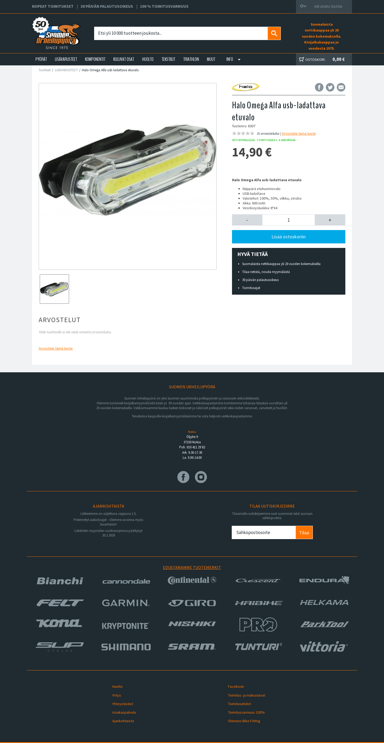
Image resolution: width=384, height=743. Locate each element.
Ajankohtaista (119, 710)
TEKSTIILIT (168, 59)
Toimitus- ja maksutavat (243, 691)
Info (229, 59)
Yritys (113, 691)
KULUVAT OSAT (123, 59)
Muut (211, 59)
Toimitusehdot (235, 698)
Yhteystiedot (119, 698)
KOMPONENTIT (95, 59)
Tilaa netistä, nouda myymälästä (266, 272)
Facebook (232, 685)
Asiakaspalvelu (120, 704)
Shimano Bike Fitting (240, 710)
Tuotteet (45, 70)
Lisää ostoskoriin (288, 237)
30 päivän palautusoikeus (260, 280)
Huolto (114, 685)
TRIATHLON (191, 59)
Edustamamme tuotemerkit (192, 567)
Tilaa (304, 532)
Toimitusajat (251, 288)
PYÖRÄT (41, 59)
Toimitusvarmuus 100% (242, 704)
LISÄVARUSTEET (66, 59)
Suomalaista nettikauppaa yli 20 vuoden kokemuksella (281, 264)
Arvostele (56, 348)
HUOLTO (148, 59)
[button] (247, 220)
